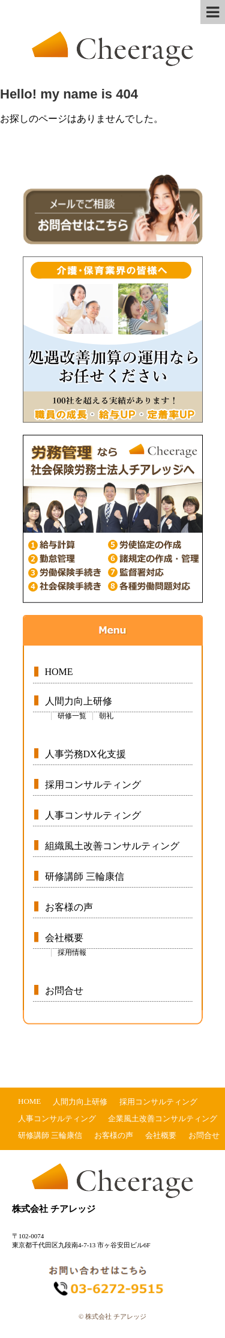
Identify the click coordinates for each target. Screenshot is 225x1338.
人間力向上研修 (78, 701)
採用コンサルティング (93, 784)
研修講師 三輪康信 (84, 876)
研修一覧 (72, 716)
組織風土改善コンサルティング (112, 846)
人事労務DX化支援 (85, 754)
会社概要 (64, 938)
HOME (59, 672)
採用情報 (72, 952)
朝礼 (106, 716)
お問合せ (64, 990)
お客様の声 (69, 907)
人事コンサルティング (93, 815)
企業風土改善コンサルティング (162, 1118)
